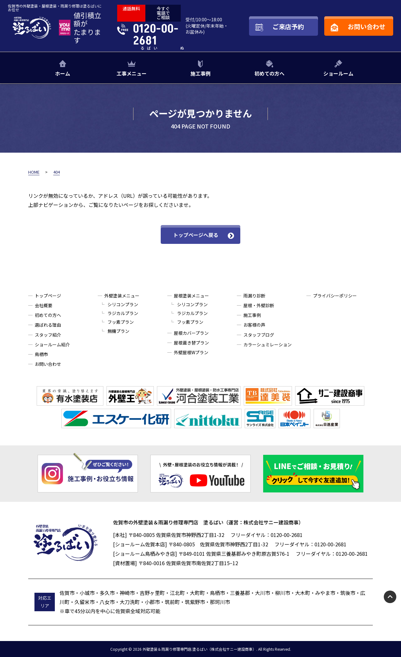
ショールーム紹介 (52, 344)
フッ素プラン (120, 322)
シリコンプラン (122, 304)
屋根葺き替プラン (191, 342)
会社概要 (43, 305)
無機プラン (118, 331)
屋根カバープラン (191, 333)
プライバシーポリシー (335, 295)
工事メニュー (132, 73)
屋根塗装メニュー (191, 295)
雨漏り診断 (254, 295)
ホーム (62, 73)
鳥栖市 (41, 354)
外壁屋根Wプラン (191, 352)
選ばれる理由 (48, 325)
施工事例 (200, 73)
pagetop (390, 597)
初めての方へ (269, 73)
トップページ (48, 295)
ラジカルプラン (122, 313)
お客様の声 (254, 325)
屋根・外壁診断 (258, 305)
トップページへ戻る (195, 235)
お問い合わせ (48, 364)
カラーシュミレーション (267, 344)
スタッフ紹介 (48, 335)
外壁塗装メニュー (121, 295)
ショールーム (338, 73)
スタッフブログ (258, 335)
